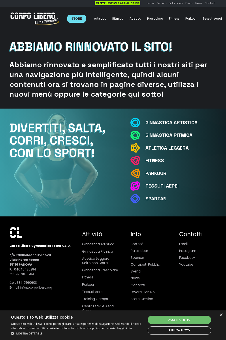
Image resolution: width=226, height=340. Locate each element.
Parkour (88, 284)
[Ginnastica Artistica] (137, 122)
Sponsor (137, 257)
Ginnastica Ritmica (97, 251)
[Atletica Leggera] (137, 148)
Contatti (138, 285)
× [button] (221, 315)
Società (137, 244)
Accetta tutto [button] (179, 320)
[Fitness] (137, 160)
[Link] (34, 18)
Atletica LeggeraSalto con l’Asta (95, 260)
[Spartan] (137, 198)
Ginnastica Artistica (98, 244)
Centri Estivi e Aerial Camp (98, 308)
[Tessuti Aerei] (137, 186)
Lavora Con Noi (143, 292)
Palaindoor (139, 250)
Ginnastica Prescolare (100, 270)
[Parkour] (137, 173)
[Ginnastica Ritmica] (137, 135)
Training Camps (95, 299)
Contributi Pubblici (145, 264)
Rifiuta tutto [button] (179, 330)
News (135, 278)
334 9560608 (27, 283)
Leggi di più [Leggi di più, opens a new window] (124, 328)
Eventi (136, 271)
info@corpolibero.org (36, 288)
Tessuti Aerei (92, 291)
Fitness (88, 277)
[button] (76, 334)
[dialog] (113, 325)
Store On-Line (142, 299)
